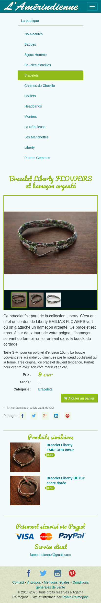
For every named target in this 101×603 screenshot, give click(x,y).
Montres (30, 117)
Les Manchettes (36, 137)
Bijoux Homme (35, 55)
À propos (34, 582)
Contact (18, 582)
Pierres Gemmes (37, 158)
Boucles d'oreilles (37, 65)
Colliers (30, 96)
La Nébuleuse (34, 127)
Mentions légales (56, 582)
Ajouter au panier (79, 398)
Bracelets (31, 75)
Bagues (30, 44)
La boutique (30, 21)
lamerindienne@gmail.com (50, 555)
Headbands (33, 106)
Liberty (29, 147)
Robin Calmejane (75, 597)
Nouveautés (33, 34)
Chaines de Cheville (39, 86)
